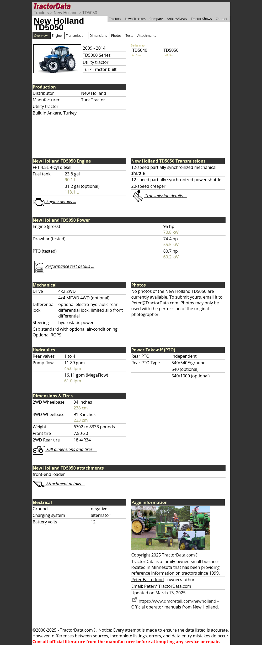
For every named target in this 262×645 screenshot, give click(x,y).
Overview (41, 35)
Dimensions (98, 35)
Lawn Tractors (135, 19)
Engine (57, 35)
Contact (221, 19)
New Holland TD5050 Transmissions (168, 161)
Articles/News (177, 19)
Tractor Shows (201, 19)
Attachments (146, 35)
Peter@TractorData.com (154, 303)
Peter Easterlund (147, 579)
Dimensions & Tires (53, 396)
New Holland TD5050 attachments (68, 468)
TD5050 (89, 13)
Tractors (41, 13)
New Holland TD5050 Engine (62, 161)
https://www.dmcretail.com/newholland (173, 601)
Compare (156, 19)
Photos (116, 35)
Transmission (75, 35)
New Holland (66, 13)
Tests (129, 35)
